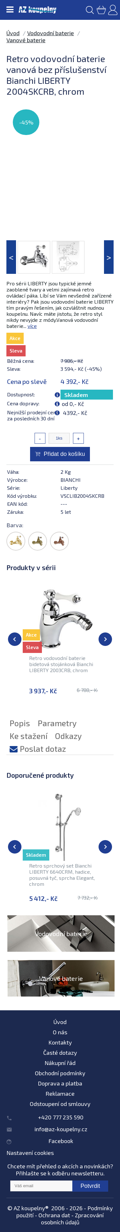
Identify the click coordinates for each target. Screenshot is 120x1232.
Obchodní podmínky (60, 1073)
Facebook (60, 1140)
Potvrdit (90, 1186)
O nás (60, 1032)
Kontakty (60, 1042)
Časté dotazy (60, 1052)
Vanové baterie (25, 40)
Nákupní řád (60, 1062)
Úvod (13, 32)
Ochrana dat (54, 1215)
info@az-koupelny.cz (61, 1129)
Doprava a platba (60, 1083)
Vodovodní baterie (50, 32)
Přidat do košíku (64, 454)
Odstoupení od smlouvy (60, 1103)
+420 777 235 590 (61, 1117)
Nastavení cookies (30, 1152)
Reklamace (60, 1093)
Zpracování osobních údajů (72, 1219)
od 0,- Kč (73, 403)
